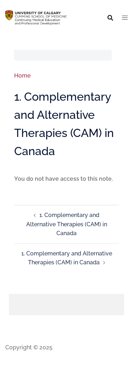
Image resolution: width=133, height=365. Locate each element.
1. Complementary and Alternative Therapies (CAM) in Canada (66, 224)
